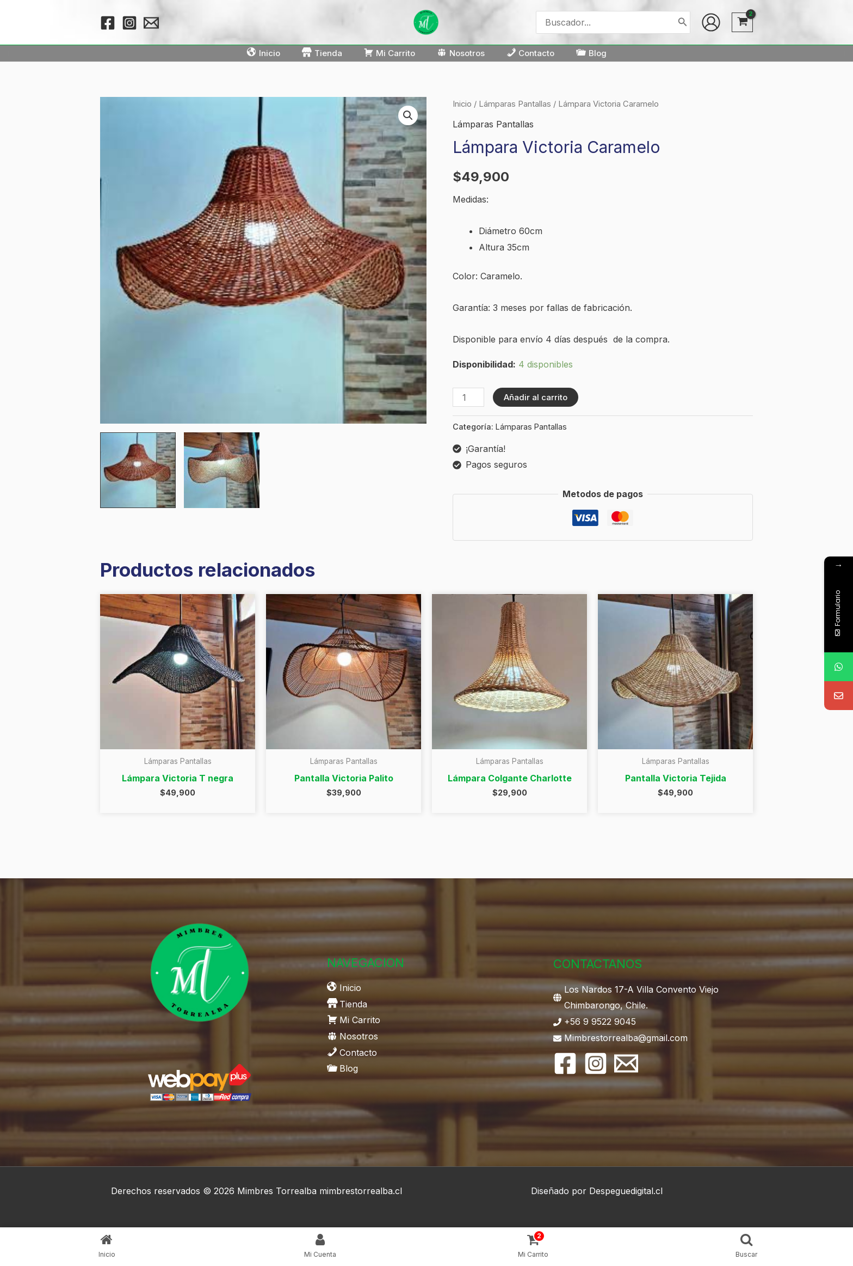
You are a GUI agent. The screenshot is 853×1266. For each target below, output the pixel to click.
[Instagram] (129, 22)
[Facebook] (107, 22)
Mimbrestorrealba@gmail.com (626, 1037)
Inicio (462, 104)
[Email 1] (151, 22)
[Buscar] (683, 22)
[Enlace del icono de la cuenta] (711, 22)
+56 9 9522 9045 (600, 1021)
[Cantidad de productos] (468, 397)
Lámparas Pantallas (515, 104)
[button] (408, 115)
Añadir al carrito (535, 397)
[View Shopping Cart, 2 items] (742, 23)
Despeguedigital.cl (626, 1190)
